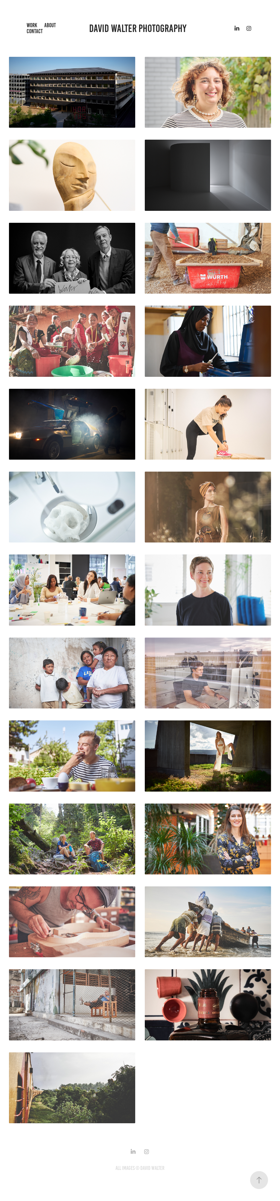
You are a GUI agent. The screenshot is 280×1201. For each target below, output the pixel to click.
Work (32, 25)
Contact (35, 31)
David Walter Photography (137, 28)
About (50, 25)
